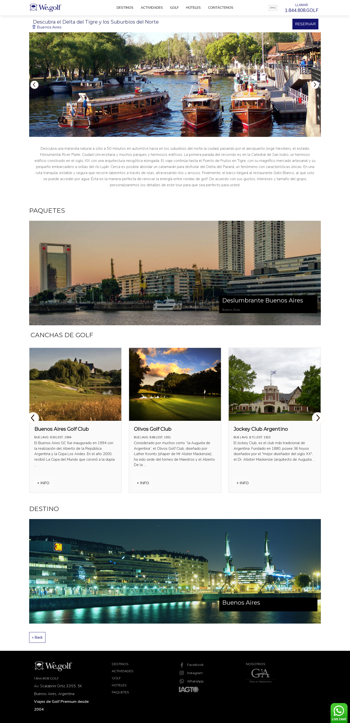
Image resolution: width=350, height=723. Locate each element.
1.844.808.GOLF (46, 678)
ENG (273, 7)
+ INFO (43, 483)
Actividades (152, 7)
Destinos (125, 7)
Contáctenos (220, 7)
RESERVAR (305, 24)
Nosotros (255, 664)
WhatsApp (191, 681)
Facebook (191, 665)
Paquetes (120, 692)
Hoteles (193, 7)
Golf (174, 7)
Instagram (191, 673)
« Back (37, 637)
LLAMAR (301, 8)
